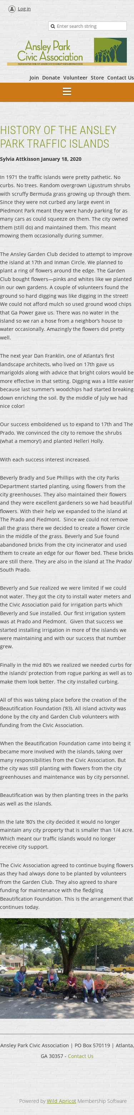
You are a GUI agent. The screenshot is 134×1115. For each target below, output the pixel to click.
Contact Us (120, 77)
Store (97, 77)
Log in (24, 8)
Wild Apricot (61, 1101)
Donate (51, 77)
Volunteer (75, 77)
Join (34, 77)
